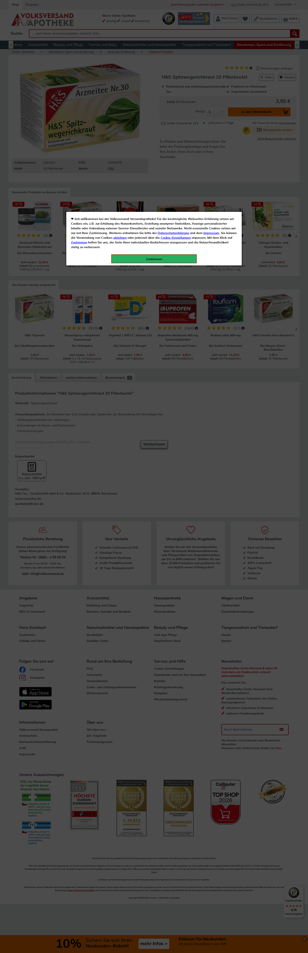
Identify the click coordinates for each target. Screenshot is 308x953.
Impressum (211, 95)
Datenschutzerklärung (173, 95)
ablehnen (120, 100)
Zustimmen (79, 105)
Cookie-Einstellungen (176, 100)
